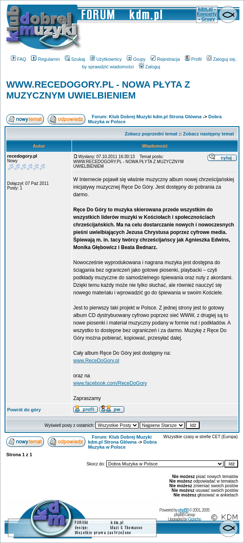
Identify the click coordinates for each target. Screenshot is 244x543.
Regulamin (45, 59)
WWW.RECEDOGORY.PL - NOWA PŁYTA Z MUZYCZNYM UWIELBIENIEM (98, 90)
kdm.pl (205, 8)
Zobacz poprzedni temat (151, 133)
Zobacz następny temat (208, 133)
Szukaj (75, 59)
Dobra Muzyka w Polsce (122, 444)
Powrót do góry (24, 409)
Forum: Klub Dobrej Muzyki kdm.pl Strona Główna (146, 116)
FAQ (18, 59)
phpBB (183, 510)
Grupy (208, 18)
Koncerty (207, 13)
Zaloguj (149, 66)
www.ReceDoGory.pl (96, 361)
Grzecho (194, 519)
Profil (193, 59)
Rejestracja (165, 59)
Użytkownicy (106, 59)
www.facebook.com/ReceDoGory (110, 383)
